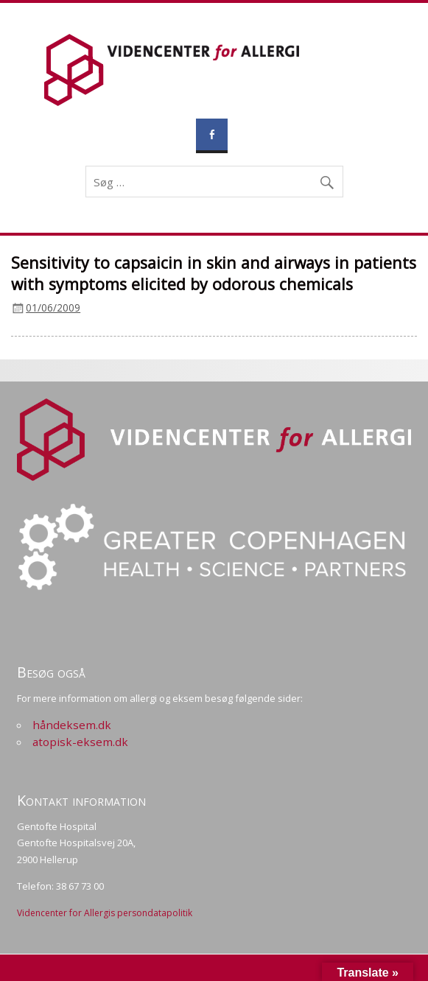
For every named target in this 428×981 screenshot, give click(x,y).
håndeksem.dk (71, 724)
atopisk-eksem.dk (80, 741)
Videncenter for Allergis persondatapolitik (104, 913)
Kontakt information (81, 800)
